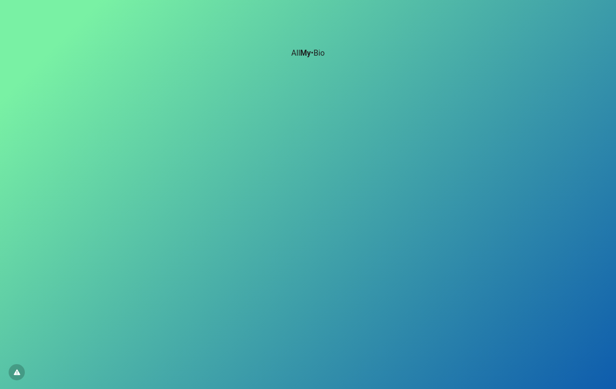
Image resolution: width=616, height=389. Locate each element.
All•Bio (308, 53)
